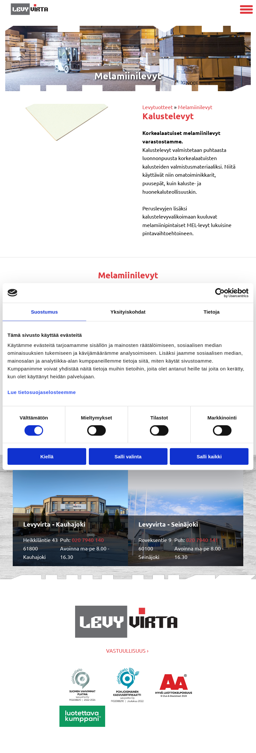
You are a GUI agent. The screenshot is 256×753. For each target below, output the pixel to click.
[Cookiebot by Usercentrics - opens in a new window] (219, 293)
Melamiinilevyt (195, 107)
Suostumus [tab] (44, 311)
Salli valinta (128, 456)
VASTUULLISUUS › (127, 650)
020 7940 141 (202, 539)
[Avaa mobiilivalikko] (246, 10)
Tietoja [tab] (212, 311)
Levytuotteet (157, 107)
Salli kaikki (209, 456)
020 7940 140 (88, 539)
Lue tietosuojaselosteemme (42, 392)
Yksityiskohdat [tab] (127, 311)
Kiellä (46, 456)
